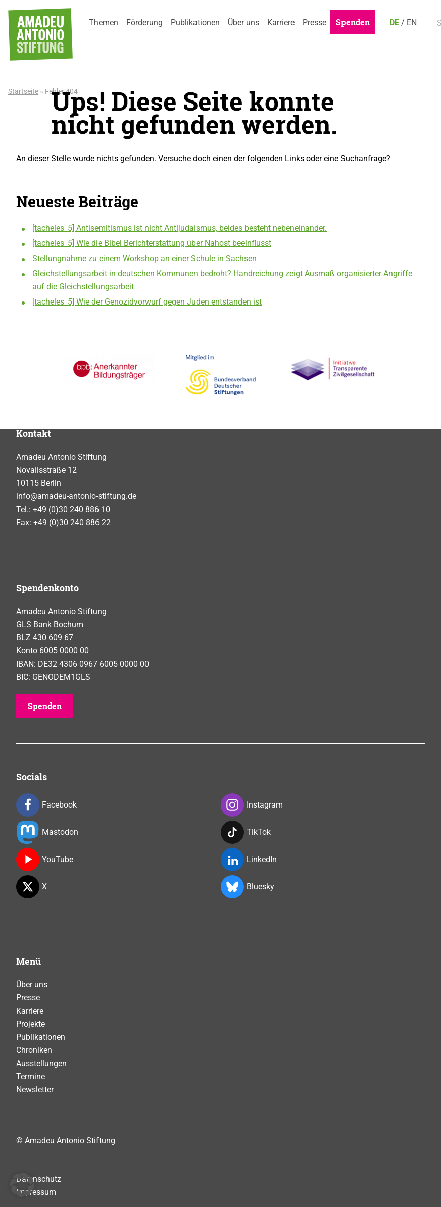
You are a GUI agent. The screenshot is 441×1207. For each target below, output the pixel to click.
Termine (30, 1076)
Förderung (144, 22)
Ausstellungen (41, 1063)
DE (394, 22)
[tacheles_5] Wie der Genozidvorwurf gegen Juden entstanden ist (147, 302)
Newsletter (35, 1089)
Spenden (353, 22)
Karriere (281, 22)
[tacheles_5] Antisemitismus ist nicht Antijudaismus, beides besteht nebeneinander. (179, 228)
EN (412, 22)
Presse (314, 22)
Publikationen (195, 22)
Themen (103, 22)
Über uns (243, 22)
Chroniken (34, 1050)
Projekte (30, 1024)
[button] (22, 1185)
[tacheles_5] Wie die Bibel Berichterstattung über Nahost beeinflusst (151, 243)
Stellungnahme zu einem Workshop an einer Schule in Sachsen (144, 258)
